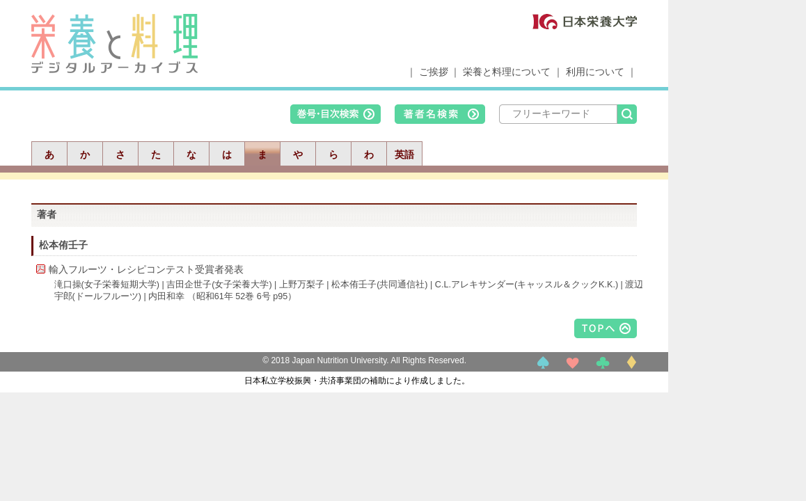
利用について (595, 71)
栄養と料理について (507, 71)
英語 (404, 154)
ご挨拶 (433, 71)
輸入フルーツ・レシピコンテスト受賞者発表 (146, 269)
